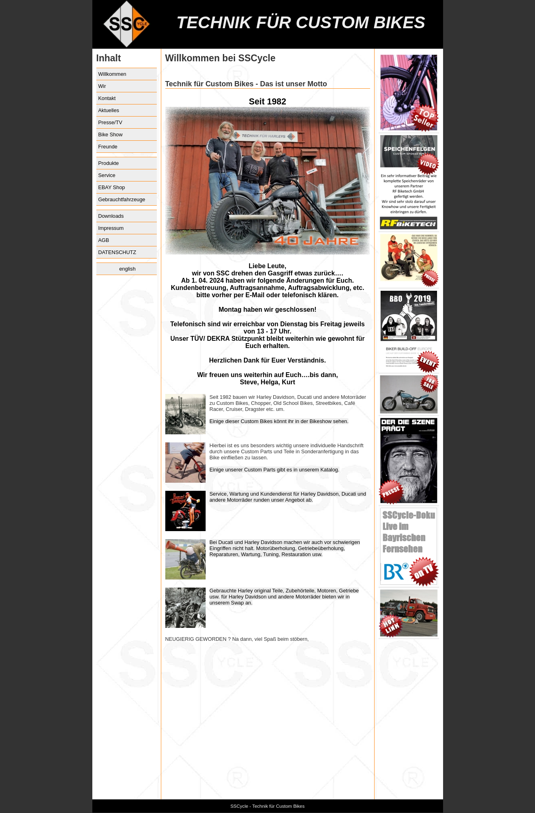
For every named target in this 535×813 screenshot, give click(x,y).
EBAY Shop (111, 187)
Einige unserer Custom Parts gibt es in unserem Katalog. (274, 470)
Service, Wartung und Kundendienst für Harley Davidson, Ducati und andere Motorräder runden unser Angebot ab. (288, 497)
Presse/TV (110, 122)
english (127, 269)
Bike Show (110, 134)
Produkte (108, 163)
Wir (102, 86)
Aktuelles (108, 110)
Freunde (108, 147)
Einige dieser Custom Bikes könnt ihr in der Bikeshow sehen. (279, 421)
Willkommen (112, 74)
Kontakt (107, 98)
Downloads (111, 216)
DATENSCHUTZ (117, 252)
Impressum (111, 228)
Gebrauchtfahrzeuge (122, 199)
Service (107, 175)
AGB (103, 240)
